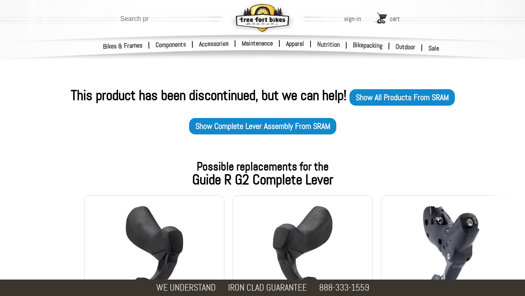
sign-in (352, 18)
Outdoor (405, 46)
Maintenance (257, 43)
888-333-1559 (344, 288)
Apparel (295, 43)
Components (170, 44)
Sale (433, 48)
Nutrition (328, 44)
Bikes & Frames (123, 46)
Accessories (213, 44)
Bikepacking (368, 45)
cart (395, 18)
